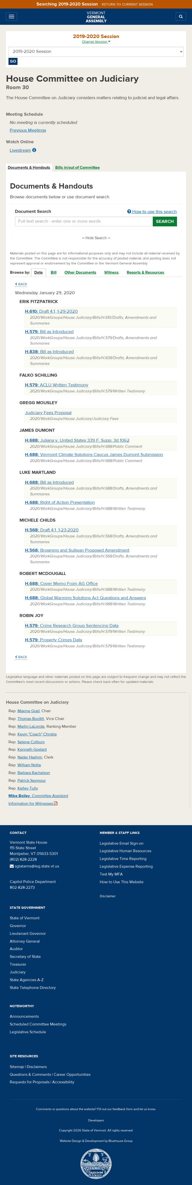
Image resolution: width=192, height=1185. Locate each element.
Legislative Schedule (28, 1031)
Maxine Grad (29, 710)
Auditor (16, 948)
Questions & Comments (30, 1074)
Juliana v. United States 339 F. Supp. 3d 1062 (77, 440)
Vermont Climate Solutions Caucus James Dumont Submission (94, 455)
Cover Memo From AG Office (61, 583)
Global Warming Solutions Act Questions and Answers (85, 598)
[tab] (29, 168)
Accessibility (63, 1082)
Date (38, 272)
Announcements (24, 1016)
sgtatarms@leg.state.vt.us (34, 866)
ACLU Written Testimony (56, 385)
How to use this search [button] (152, 212)
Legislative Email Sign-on (122, 843)
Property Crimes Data (53, 640)
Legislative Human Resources (125, 850)
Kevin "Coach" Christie (37, 734)
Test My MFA (111, 874)
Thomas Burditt (31, 718)
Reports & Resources (145, 272)
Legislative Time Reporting (123, 858)
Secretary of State (25, 956)
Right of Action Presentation (60, 502)
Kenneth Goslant (32, 749)
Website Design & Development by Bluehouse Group (96, 1141)
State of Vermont (25, 918)
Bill (53, 272)
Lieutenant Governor (28, 933)
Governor (18, 925)
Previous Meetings (28, 130)
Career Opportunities (72, 1074)
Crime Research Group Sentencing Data (71, 626)
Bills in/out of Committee (77, 167)
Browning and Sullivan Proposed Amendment (77, 550)
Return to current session (127, 4)
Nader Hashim (30, 757)
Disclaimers (37, 1066)
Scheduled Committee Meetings (38, 1024)
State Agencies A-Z (27, 979)
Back (21, 284)
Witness (111, 272)
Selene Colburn (31, 742)
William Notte (29, 765)
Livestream (20, 150)
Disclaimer (108, 896)
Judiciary (18, 972)
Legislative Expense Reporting (126, 866)
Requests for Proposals (30, 1082)
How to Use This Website (122, 881)
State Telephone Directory (33, 987)
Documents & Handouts (29, 167)
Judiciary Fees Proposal (48, 413)
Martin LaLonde (31, 726)
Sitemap (17, 1066)
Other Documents (80, 272)
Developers (96, 1120)
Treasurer (18, 964)
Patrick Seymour (32, 780)
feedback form (122, 1109)
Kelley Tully (28, 788)
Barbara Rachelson (34, 772)
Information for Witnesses (33, 803)
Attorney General (25, 941)
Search (165, 221)
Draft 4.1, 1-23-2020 (51, 530)
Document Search (96, 211)
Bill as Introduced (49, 332)
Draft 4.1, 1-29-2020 (51, 311)
